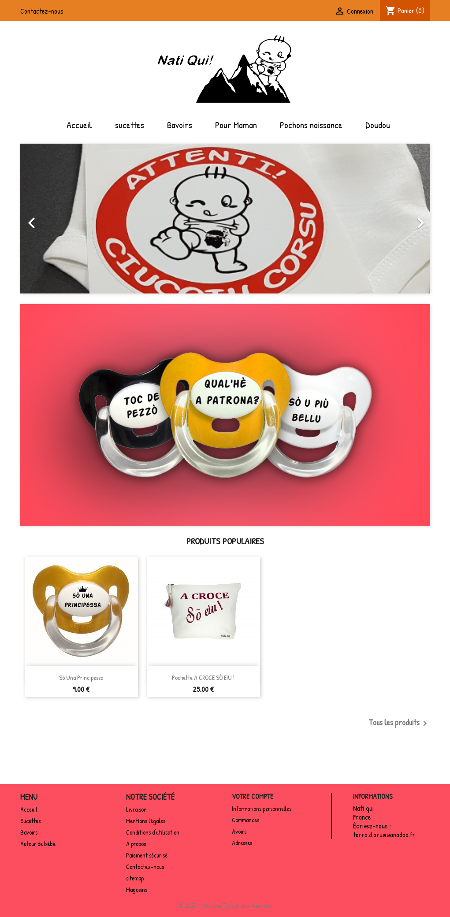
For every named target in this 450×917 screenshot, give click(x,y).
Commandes (245, 820)
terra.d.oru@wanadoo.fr (384, 834)
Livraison (136, 809)
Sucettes (30, 821)
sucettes (129, 124)
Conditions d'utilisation (152, 832)
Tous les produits (399, 723)
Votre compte (252, 796)
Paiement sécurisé (146, 855)
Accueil (79, 124)
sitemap (135, 878)
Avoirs (239, 831)
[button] (51, 218)
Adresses (242, 843)
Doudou (377, 124)
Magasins (136, 889)
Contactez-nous (41, 11)
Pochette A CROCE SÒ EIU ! (203, 677)
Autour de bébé (38, 843)
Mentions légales (145, 821)
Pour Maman (236, 124)
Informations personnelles (261, 808)
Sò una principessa (81, 677)
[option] (225, 218)
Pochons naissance (311, 124)
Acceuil (28, 809)
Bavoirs (179, 124)
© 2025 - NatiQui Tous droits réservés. (225, 905)
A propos (136, 843)
